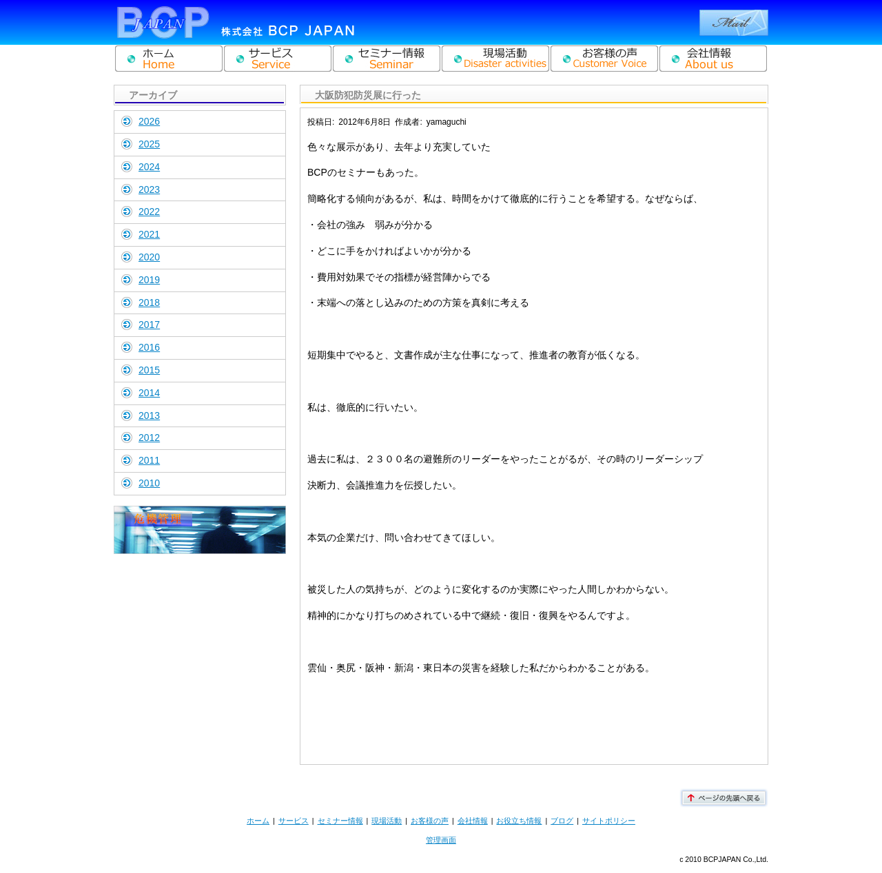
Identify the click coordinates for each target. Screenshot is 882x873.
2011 (149, 460)
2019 (149, 279)
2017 (149, 324)
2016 (149, 347)
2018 (149, 302)
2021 (149, 234)
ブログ (562, 820)
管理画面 (441, 840)
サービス (293, 820)
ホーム (258, 820)
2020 (149, 257)
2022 (149, 211)
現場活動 (386, 820)
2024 (149, 166)
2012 (149, 437)
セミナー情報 (340, 820)
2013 (149, 415)
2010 (149, 483)
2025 (149, 144)
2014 (149, 392)
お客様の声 (430, 820)
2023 (149, 189)
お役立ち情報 (519, 820)
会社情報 (473, 820)
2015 (149, 370)
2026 (149, 121)
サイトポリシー (608, 820)
